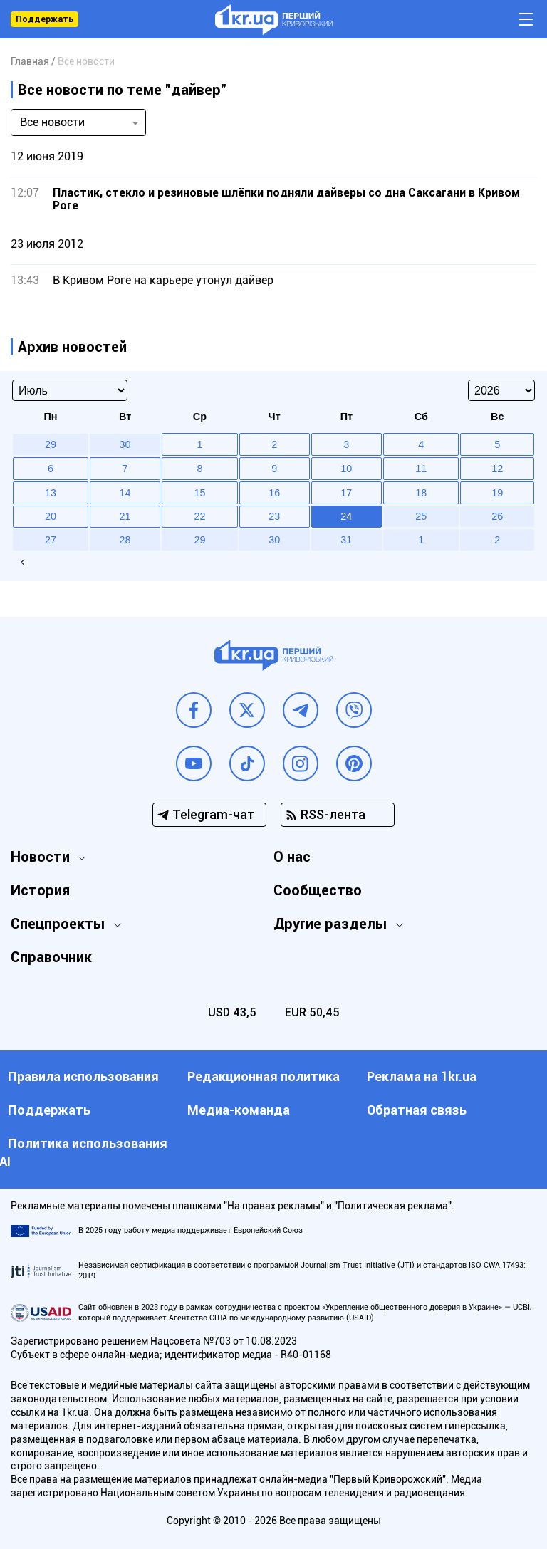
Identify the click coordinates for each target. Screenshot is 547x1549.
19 (497, 493)
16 (274, 493)
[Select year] (501, 390)
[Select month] (69, 390)
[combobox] (78, 122)
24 (346, 516)
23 (274, 516)
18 (421, 493)
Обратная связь (417, 1109)
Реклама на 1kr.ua (421, 1076)
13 (50, 493)
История (40, 890)
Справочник (51, 957)
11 (421, 468)
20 (50, 516)
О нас (292, 856)
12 (497, 468)
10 (346, 468)
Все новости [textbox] (52, 122)
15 (199, 493)
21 (125, 516)
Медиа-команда (238, 1109)
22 (199, 516)
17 (346, 493)
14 (125, 493)
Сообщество (318, 890)
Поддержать (44, 19)
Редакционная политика (263, 1076)
